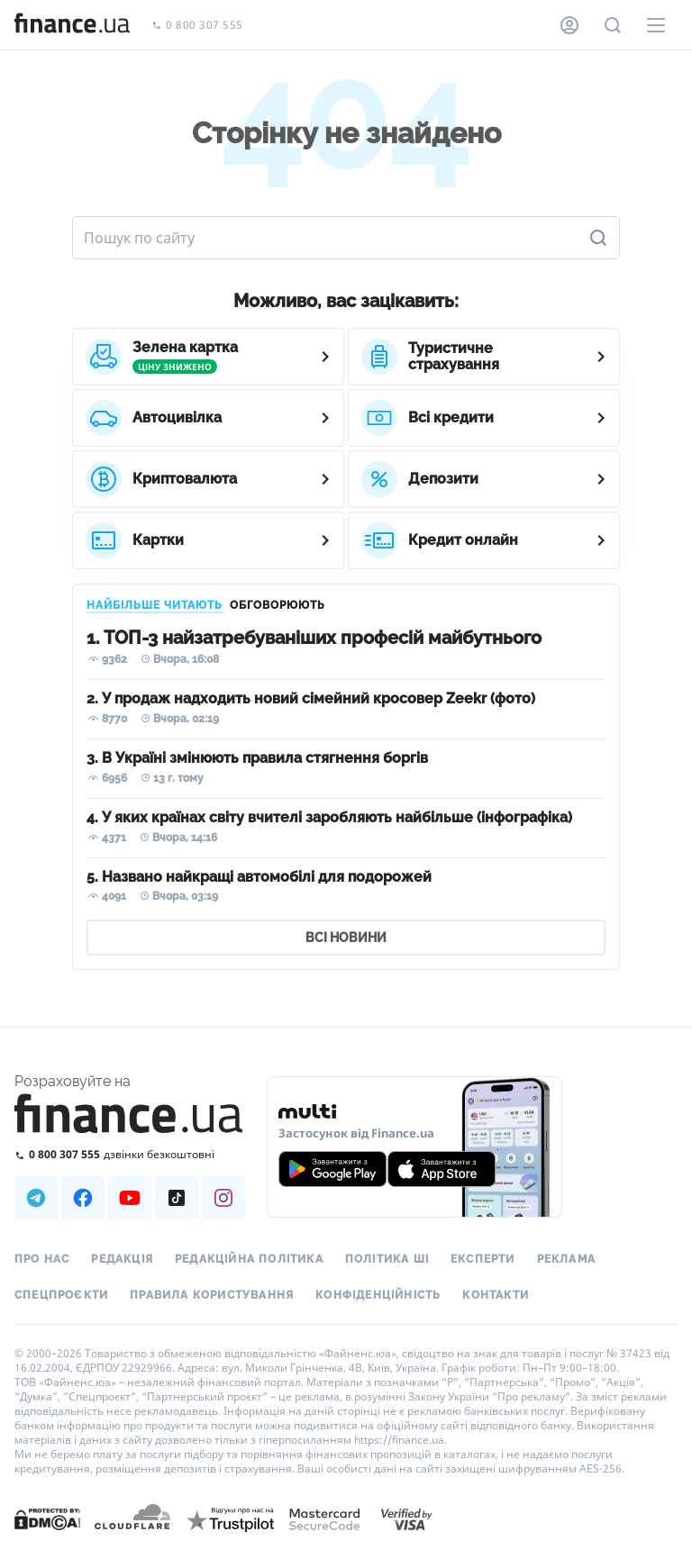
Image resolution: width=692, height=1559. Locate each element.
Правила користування (212, 1295)
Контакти (495, 1295)
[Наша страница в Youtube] (129, 1197)
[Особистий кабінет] (569, 25)
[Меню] (656, 25)
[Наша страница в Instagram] (223, 1197)
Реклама (566, 1259)
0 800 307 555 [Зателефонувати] (197, 26)
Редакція (122, 1259)
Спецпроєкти (61, 1295)
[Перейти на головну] (72, 25)
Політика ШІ (387, 1259)
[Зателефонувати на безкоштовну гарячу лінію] (129, 1154)
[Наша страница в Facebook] (83, 1197)
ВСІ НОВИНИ (346, 937)
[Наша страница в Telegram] (36, 1197)
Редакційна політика (249, 1259)
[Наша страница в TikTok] (176, 1197)
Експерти (483, 1259)
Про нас (41, 1259)
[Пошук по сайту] (612, 25)
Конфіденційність (378, 1295)
